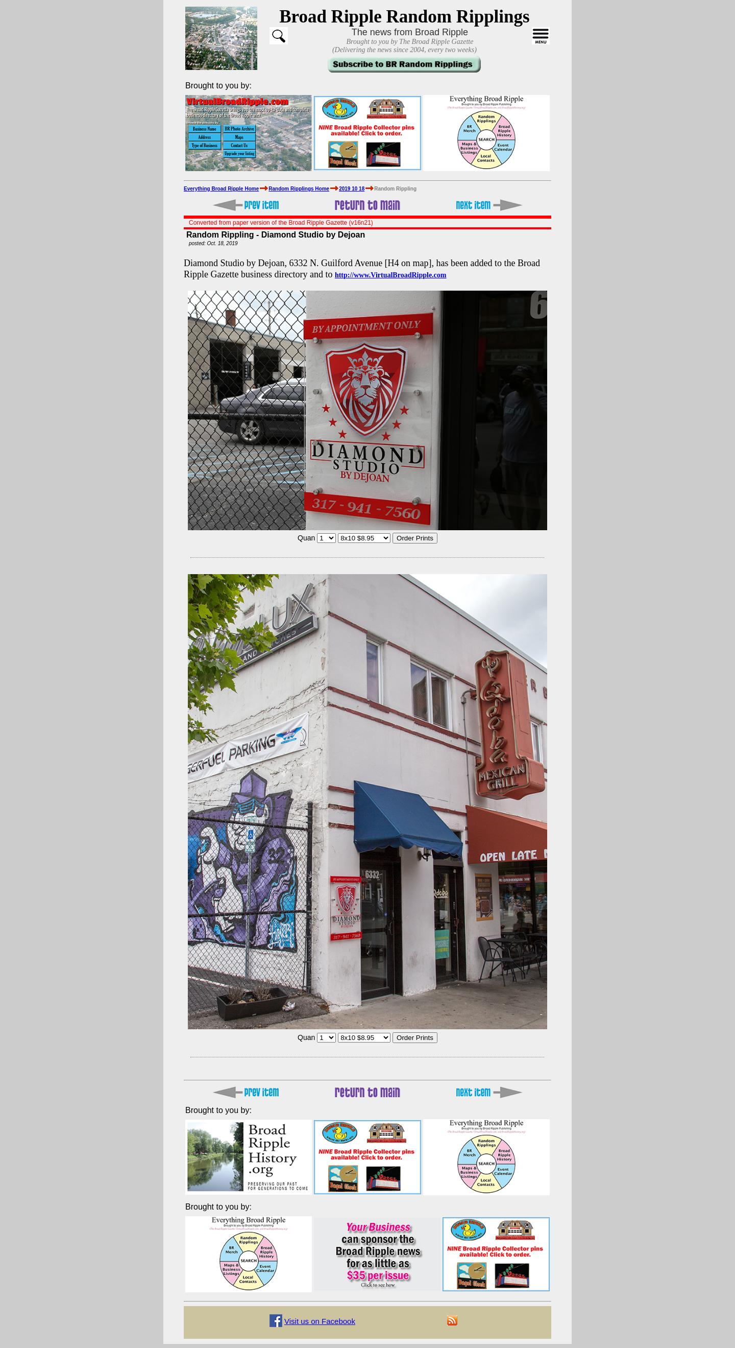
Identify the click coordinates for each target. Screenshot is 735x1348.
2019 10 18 (351, 189)
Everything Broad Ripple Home (221, 189)
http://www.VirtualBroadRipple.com (391, 275)
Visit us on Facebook (319, 1321)
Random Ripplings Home (298, 189)
